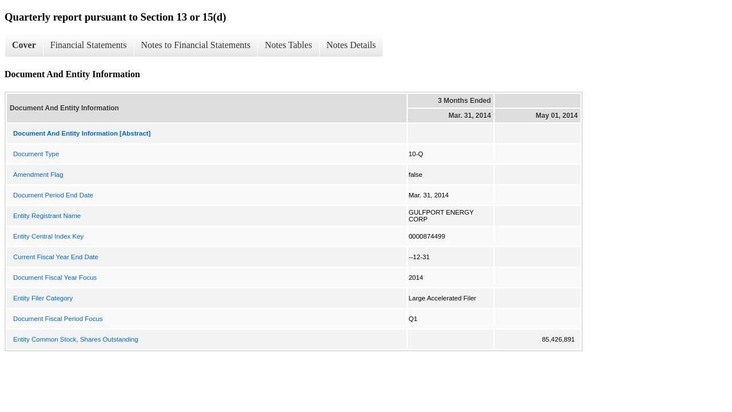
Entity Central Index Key (48, 236)
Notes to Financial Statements (196, 45)
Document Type (36, 153)
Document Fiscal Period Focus (58, 318)
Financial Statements (88, 45)
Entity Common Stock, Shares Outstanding (75, 339)
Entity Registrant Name (47, 215)
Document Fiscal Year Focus (55, 277)
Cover (24, 45)
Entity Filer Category (43, 298)
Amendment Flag (38, 174)
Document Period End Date (53, 195)
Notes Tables (288, 45)
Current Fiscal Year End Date (55, 256)
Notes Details (351, 45)
